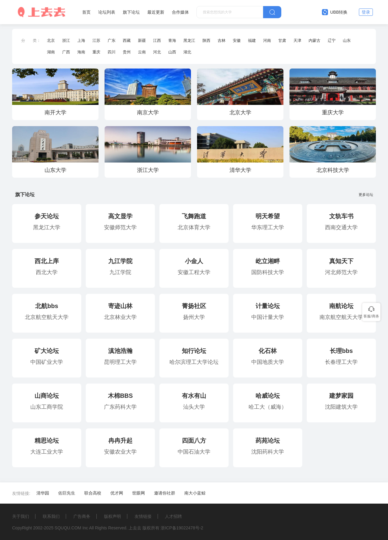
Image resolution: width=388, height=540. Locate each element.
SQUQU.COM (68, 527)
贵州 (127, 52)
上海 (81, 40)
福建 (252, 40)
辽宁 (332, 40)
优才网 (116, 493)
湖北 (187, 52)
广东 (111, 40)
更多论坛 (367, 195)
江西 (157, 40)
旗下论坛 (131, 12)
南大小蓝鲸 (195, 493)
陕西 (206, 40)
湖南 (51, 52)
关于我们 (20, 516)
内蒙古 (314, 40)
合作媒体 (180, 12)
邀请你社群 (164, 493)
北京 (51, 40)
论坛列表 (106, 12)
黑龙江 (189, 40)
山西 (172, 52)
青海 (172, 40)
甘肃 (282, 40)
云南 (142, 52)
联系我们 (51, 516)
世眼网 (138, 493)
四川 (111, 52)
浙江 (66, 40)
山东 (347, 40)
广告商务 (81, 516)
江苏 (96, 40)
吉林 (222, 40)
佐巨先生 (66, 493)
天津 (297, 40)
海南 (81, 52)
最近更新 (155, 12)
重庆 (96, 52)
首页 (86, 12)
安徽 (237, 40)
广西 (66, 52)
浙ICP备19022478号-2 (182, 527)
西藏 (127, 40)
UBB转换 (334, 12)
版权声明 (112, 516)
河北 (157, 52)
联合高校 (92, 493)
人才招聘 (173, 516)
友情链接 (143, 516)
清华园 (42, 493)
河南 (267, 40)
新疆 (142, 40)
